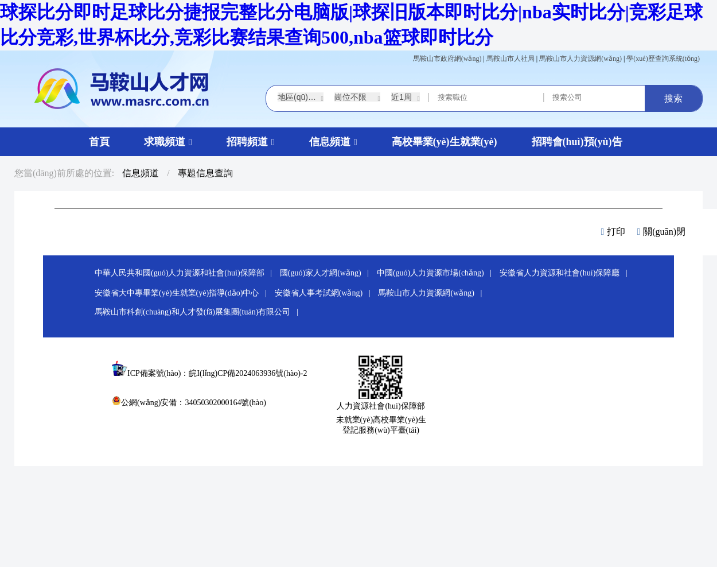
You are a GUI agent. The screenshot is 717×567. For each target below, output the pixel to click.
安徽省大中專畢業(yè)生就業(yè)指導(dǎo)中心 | (183, 293)
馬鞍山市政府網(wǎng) (447, 59)
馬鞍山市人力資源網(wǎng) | (433, 293)
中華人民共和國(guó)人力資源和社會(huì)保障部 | (186, 273)
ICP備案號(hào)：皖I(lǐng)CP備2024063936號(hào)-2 (217, 373)
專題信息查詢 (205, 173)
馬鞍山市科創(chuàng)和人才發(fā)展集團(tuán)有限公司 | (199, 312)
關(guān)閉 (661, 231)
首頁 (99, 141)
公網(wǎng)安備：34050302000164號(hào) (189, 402)
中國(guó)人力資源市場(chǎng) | (437, 273)
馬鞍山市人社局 (510, 59)
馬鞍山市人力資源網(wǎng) (580, 59)
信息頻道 (140, 173)
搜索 (673, 98)
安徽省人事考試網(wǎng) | (325, 293)
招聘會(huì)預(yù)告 (577, 141)
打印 (613, 231)
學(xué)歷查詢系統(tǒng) (663, 59)
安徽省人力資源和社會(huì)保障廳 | (566, 273)
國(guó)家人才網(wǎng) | (327, 273)
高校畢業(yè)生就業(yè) (444, 141)
